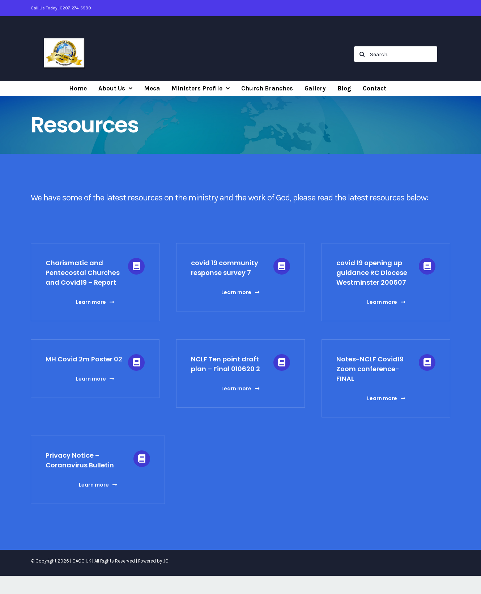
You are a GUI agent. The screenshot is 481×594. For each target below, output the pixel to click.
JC (166, 561)
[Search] (362, 54)
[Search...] (395, 54)
